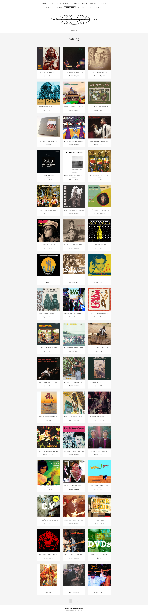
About (84, 3)
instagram (58, 7)
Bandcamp (70, 7)
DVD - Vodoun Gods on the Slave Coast (53, 589)
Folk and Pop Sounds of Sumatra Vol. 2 (53, 485)
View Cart (99, 7)
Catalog (45, 3)
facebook (81, 7)
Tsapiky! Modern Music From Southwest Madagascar (84, 107)
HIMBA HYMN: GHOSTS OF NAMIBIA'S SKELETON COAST (57, 72)
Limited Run (78, 610)
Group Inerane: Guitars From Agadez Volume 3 (107, 589)
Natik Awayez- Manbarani (48, 279)
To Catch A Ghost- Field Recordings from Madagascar (110, 382)
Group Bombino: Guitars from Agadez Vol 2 (80, 313)
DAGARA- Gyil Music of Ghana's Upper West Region (109, 348)
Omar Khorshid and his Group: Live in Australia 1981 (84, 520)
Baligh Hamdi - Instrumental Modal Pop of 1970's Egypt (111, 279)
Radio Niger (99, 520)
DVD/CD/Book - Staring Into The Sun (103, 175)
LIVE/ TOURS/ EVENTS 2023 (61, 3)
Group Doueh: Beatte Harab (100, 485)
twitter (48, 7)
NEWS (90, 7)
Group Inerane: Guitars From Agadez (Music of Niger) (84, 554)
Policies (103, 3)
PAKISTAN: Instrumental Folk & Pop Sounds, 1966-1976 (84, 279)
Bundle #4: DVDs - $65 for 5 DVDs (102, 554)
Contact (93, 3)
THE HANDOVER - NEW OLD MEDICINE (77, 72)
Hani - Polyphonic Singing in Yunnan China (55, 210)
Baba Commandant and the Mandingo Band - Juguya (109, 244)
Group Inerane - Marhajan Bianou (52, 107)
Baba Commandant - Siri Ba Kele (51, 313)
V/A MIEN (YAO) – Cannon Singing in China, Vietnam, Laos (110, 451)
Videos (76, 3)
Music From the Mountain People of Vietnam (56, 348)
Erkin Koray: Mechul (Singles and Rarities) (80, 141)
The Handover (48, 175)
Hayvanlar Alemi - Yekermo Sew (51, 554)
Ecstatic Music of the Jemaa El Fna (52, 451)
